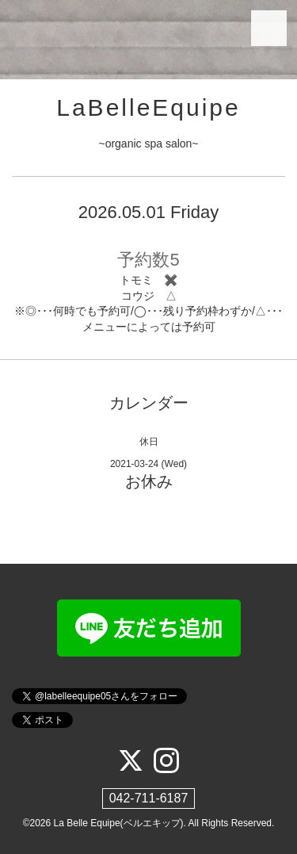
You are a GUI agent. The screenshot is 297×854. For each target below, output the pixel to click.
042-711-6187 (148, 798)
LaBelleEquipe (148, 107)
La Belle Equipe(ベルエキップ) (119, 823)
